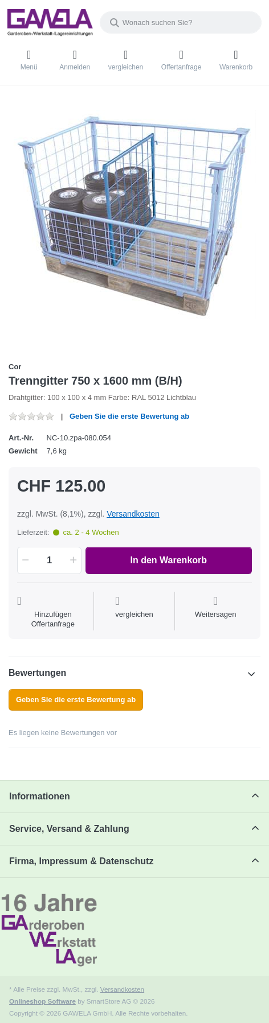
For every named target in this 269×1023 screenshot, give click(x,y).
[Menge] (49, 560)
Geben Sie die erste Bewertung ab (129, 416)
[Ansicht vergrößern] (134, 224)
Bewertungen (37, 673)
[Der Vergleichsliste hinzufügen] (134, 612)
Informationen (39, 796)
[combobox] (181, 22)
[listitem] (134, 224)
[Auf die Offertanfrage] (53, 612)
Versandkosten (133, 513)
